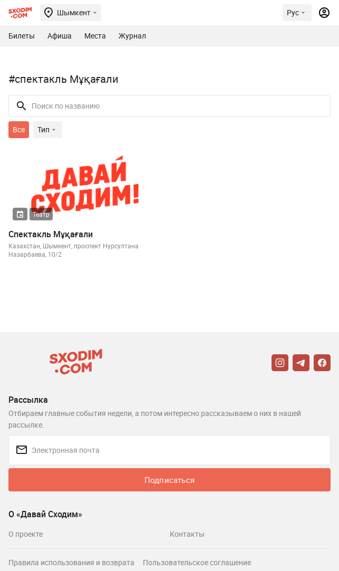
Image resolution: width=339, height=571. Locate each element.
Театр (41, 214)
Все (19, 129)
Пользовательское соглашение (197, 562)
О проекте (25, 534)
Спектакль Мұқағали (50, 234)
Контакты (187, 534)
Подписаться (169, 480)
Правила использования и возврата (71, 562)
